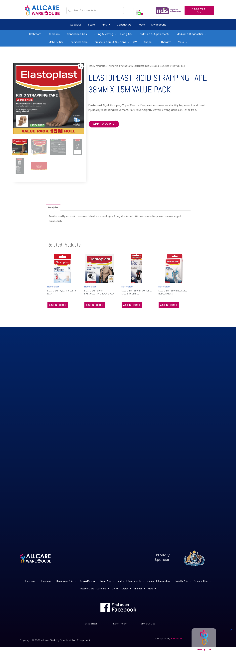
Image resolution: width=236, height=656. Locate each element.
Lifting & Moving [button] (105, 34)
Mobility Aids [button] (58, 42)
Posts (141, 24)
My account (158, 24)
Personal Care (102, 65)
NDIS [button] (106, 25)
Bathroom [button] (37, 34)
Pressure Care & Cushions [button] (112, 42)
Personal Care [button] (81, 42)
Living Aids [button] (128, 34)
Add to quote (105, 124)
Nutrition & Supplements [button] (156, 34)
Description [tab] (54, 207)
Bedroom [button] (56, 34)
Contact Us (124, 24)
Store (91, 24)
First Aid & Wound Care (121, 65)
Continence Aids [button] (78, 34)
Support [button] (150, 42)
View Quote (204, 649)
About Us (75, 24)
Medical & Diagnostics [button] (192, 34)
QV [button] (136, 42)
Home (91, 65)
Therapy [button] (167, 42)
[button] (80, 67)
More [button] (182, 42)
